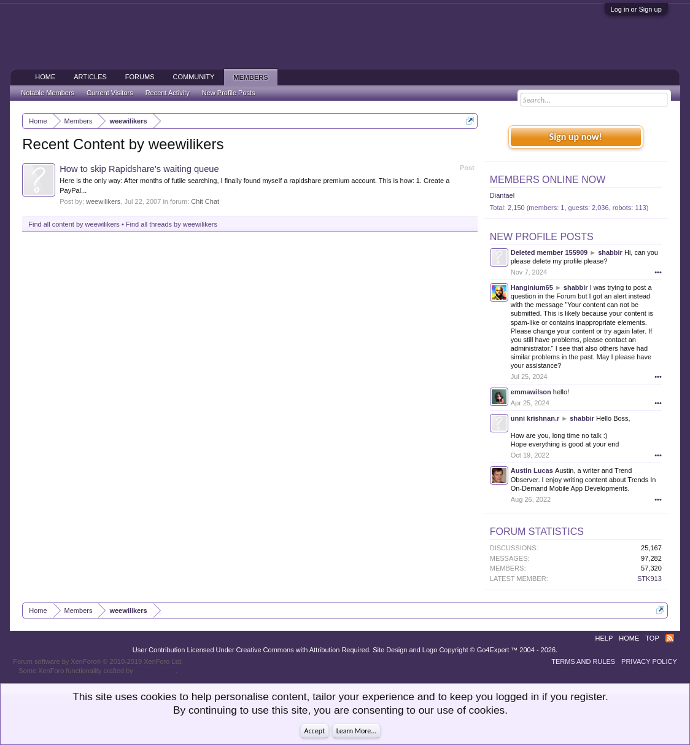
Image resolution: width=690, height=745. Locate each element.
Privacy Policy (649, 661)
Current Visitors (110, 92)
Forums (140, 76)
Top (652, 638)
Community (194, 76)
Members (250, 77)
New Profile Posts (542, 237)
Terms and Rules (583, 661)
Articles (90, 76)
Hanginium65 (532, 287)
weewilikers (103, 201)
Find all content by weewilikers (74, 224)
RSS (669, 638)
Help (604, 638)
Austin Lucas (532, 470)
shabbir (610, 252)
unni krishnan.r (535, 418)
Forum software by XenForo (98, 661)
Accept (314, 731)
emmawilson (531, 392)
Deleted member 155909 (549, 252)
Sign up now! (575, 136)
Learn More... (356, 731)
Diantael (502, 195)
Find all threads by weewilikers (171, 224)
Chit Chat (205, 201)
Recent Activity (167, 92)
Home (45, 76)
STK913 (649, 578)
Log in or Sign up (636, 9)
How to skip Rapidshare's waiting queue (139, 169)
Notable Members (47, 92)
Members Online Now (547, 179)
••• (658, 272)
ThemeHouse (155, 670)
